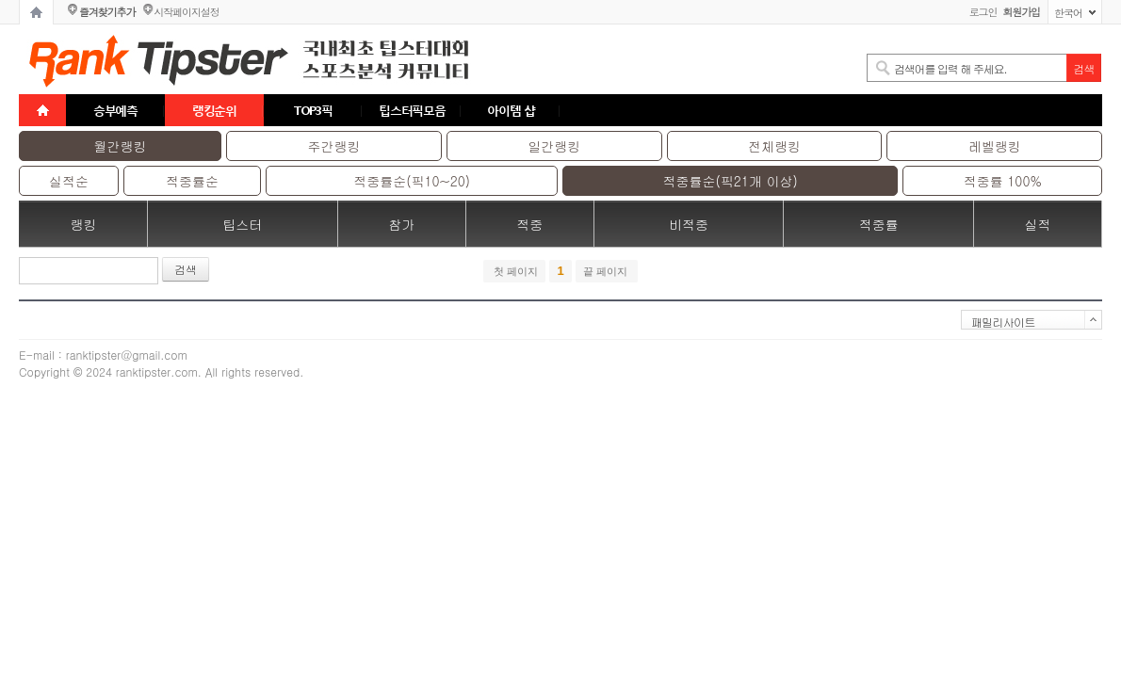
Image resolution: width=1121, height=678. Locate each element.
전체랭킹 (774, 146)
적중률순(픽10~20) (411, 180)
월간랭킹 (120, 146)
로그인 (983, 12)
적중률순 (192, 180)
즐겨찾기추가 (107, 12)
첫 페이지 (514, 271)
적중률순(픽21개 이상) (730, 180)
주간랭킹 (334, 146)
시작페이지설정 (186, 12)
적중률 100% (1003, 180)
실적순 (69, 180)
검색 (185, 269)
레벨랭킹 (994, 146)
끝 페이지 (606, 271)
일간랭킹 (554, 146)
